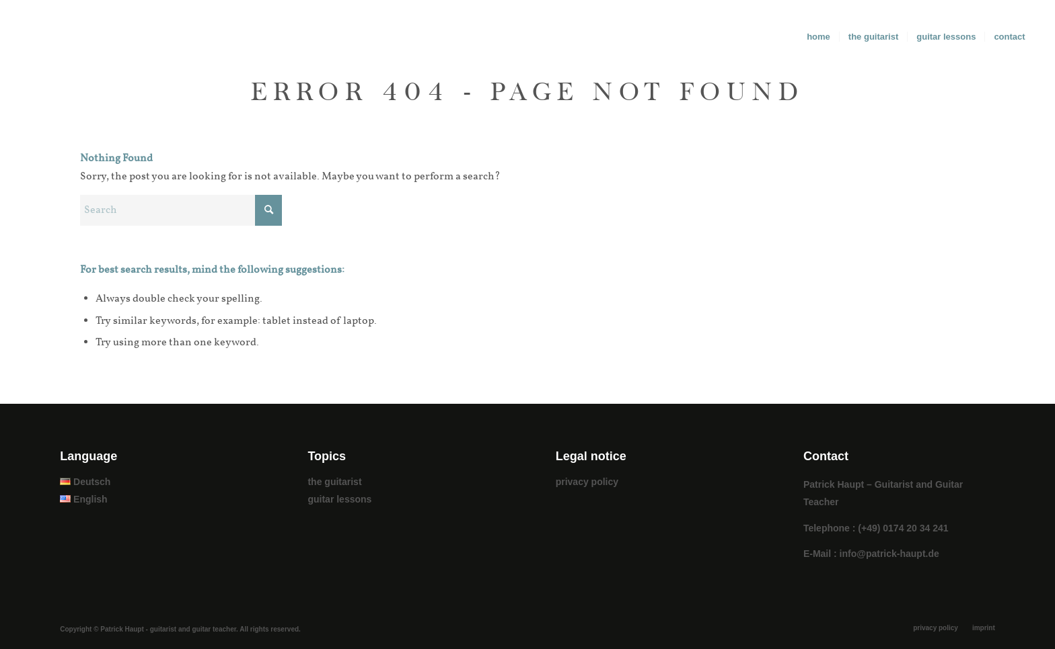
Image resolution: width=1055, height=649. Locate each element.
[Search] (181, 210)
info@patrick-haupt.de (889, 553)
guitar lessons (339, 499)
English (83, 499)
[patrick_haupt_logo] (51, 37)
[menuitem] (818, 37)
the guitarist (334, 481)
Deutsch (85, 481)
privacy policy (587, 481)
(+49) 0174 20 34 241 (903, 528)
